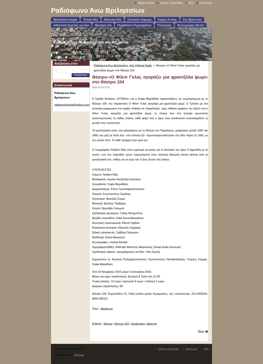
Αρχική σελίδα (146, 3)
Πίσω (201, 331)
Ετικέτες (97, 323)
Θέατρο (107, 323)
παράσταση (138, 323)
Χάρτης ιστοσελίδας (171, 3)
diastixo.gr (107, 308)
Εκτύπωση (205, 3)
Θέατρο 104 (122, 323)
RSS (191, 3)
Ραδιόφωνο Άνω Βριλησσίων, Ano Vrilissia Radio (123, 65)
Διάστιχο (152, 323)
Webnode (79, 355)
